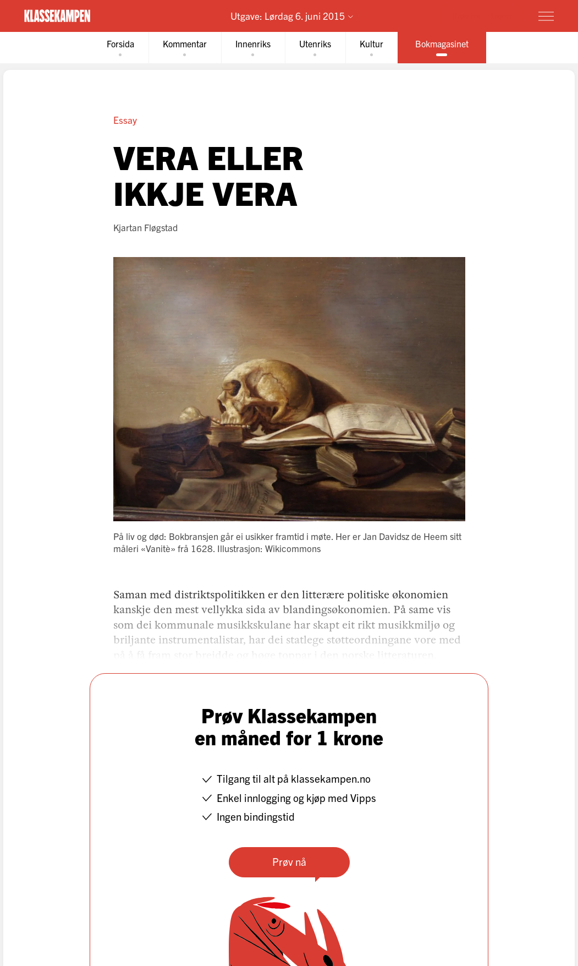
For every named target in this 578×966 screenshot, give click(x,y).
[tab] (120, 47)
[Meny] (546, 16)
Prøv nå (289, 861)
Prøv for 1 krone (481, 15)
